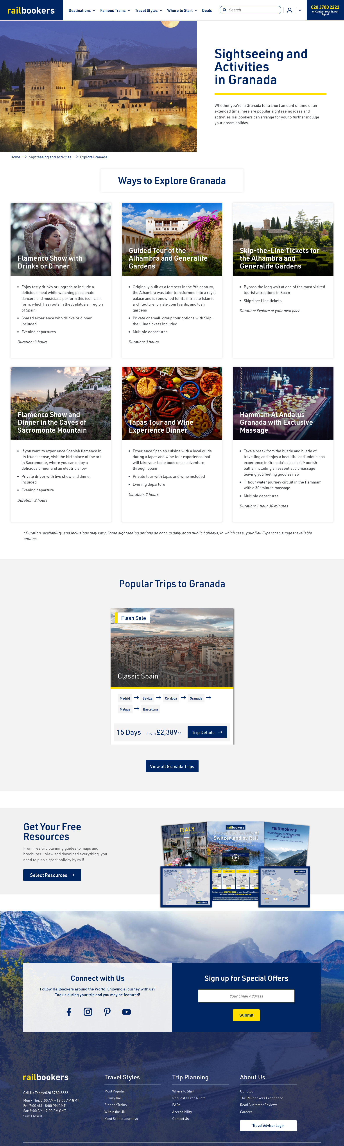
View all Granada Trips (172, 766)
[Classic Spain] (172, 647)
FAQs (176, 1104)
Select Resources (48, 875)
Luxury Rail (113, 1098)
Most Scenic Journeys (121, 1118)
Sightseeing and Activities (50, 156)
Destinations (80, 10)
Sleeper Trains (115, 1104)
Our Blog (247, 1091)
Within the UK (114, 1111)
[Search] (250, 10)
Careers (246, 1111)
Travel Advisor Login (268, 1125)
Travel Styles (146, 10)
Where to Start (180, 10)
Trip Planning (190, 1077)
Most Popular (114, 1091)
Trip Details (203, 732)
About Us (252, 1077)
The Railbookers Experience (261, 1098)
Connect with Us (98, 978)
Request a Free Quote (189, 1098)
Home (15, 156)
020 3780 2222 (56, 1092)
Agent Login (289, 10)
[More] (118, 717)
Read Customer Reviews (259, 1104)
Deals (207, 10)
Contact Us (180, 1118)
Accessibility (182, 1111)
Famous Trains (113, 10)
